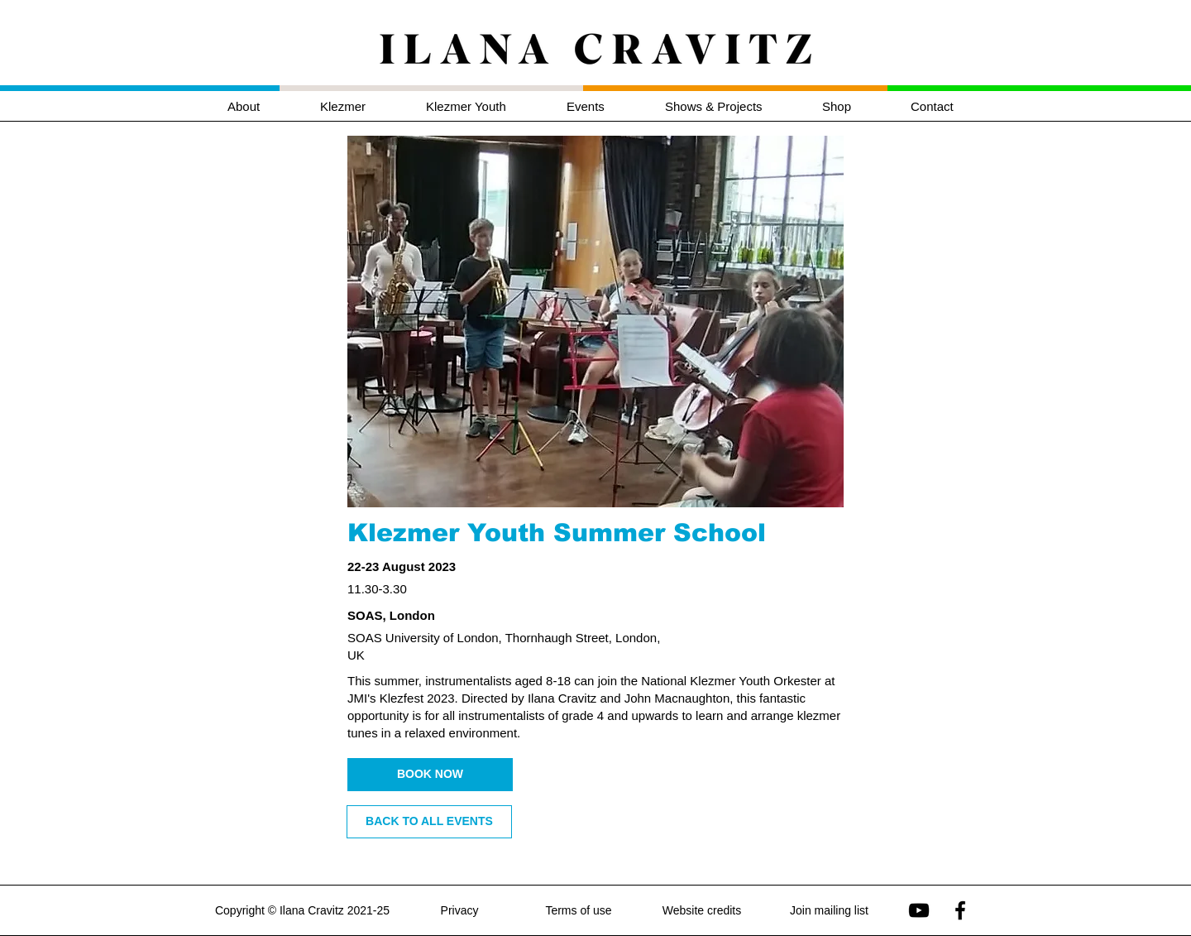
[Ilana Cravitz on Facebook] (960, 910)
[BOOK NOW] (430, 774)
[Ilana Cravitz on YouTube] (918, 910)
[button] (361, 106)
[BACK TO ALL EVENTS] (429, 821)
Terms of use (578, 910)
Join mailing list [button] (829, 910)
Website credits (701, 910)
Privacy (460, 910)
